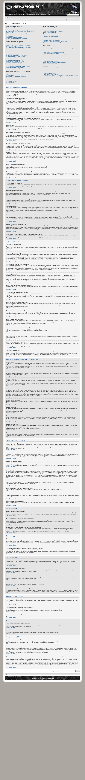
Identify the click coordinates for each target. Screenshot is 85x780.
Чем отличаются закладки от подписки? (51, 61)
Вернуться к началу (11, 95)
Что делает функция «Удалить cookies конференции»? (17, 38)
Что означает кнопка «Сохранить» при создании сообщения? (18, 66)
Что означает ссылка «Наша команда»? (51, 36)
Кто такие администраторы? (49, 27)
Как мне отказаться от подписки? (49, 63)
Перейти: (48, 670)
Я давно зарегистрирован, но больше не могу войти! (16, 34)
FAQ (68, 19)
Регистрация (43, 14)
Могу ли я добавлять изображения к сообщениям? (16, 76)
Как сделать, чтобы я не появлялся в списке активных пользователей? (20, 31)
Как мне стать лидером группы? (49, 32)
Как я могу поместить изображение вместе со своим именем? (18, 47)
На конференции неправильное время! (14, 43)
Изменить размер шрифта (78, 17)
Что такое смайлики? (10, 75)
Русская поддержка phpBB (42, 679)
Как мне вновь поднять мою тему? (13, 68)
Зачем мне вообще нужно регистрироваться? (15, 28)
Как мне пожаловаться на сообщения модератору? (16, 65)
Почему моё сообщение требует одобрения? (15, 67)
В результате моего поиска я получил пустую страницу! (54, 54)
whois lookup (17, 659)
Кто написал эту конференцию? (49, 73)
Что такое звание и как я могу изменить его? (15, 48)
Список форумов (10, 17)
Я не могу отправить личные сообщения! (51, 40)
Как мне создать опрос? (11, 57)
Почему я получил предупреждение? (13, 63)
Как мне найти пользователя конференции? (52, 55)
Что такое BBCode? (10, 72)
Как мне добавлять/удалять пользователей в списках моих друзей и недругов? (59, 48)
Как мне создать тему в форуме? (12, 54)
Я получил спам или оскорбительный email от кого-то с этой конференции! (58, 42)
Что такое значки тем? (10, 82)
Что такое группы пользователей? (50, 30)
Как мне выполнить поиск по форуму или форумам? (53, 52)
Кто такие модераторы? (48, 28)
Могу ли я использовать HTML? (12, 74)
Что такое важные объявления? (12, 77)
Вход (78, 19)
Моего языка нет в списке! (11, 46)
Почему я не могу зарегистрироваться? (14, 37)
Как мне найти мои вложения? (49, 69)
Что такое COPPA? (10, 36)
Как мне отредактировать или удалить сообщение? (16, 55)
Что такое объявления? (10, 78)
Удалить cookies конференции (61, 673)
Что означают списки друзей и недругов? (51, 46)
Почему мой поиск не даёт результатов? (51, 53)
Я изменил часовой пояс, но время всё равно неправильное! (18, 45)
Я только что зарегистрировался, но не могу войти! (16, 33)
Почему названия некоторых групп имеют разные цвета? (54, 33)
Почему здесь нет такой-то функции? (50, 74)
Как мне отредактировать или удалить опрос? (15, 60)
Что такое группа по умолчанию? (49, 34)
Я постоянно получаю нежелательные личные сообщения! (55, 41)
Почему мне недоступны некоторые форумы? (15, 61)
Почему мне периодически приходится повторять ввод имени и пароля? (20, 30)
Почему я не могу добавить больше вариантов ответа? (17, 59)
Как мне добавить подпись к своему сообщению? (16, 56)
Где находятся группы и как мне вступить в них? (53, 31)
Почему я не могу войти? (11, 27)
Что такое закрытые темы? (11, 81)
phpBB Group (46, 641)
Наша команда (51, 673)
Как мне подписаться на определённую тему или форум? (54, 62)
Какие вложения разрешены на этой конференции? (53, 67)
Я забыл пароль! (9, 32)
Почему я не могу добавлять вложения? (14, 62)
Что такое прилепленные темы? (12, 80)
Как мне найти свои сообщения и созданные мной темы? (54, 57)
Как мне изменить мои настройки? (13, 42)
